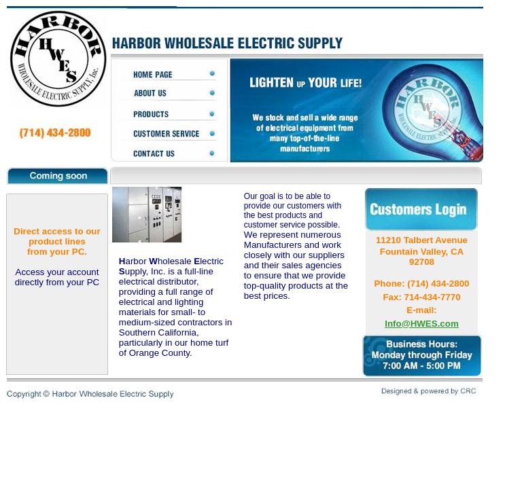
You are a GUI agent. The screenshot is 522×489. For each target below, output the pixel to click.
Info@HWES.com (422, 324)
